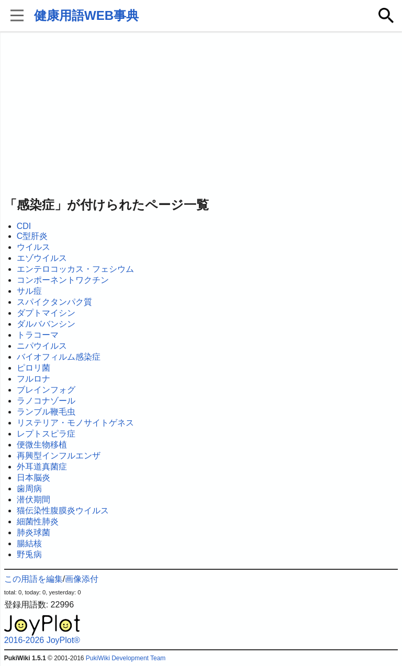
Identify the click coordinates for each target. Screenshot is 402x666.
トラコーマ (38, 334)
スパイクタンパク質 (54, 301)
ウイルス (33, 247)
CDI (24, 226)
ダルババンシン (46, 323)
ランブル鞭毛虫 (46, 411)
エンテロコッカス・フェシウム (75, 269)
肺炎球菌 (33, 532)
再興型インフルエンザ (58, 455)
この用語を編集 (33, 579)
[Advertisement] (201, 115)
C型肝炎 (32, 236)
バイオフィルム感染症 (58, 356)
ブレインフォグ (46, 389)
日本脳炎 (33, 477)
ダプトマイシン (46, 312)
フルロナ (33, 378)
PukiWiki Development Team (126, 658)
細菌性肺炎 (38, 521)
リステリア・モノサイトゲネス (75, 422)
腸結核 (29, 543)
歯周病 (29, 488)
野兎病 (29, 554)
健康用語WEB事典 (86, 15)
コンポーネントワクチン (63, 279)
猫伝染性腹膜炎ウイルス (63, 510)
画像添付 (81, 579)
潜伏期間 (33, 499)
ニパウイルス (42, 345)
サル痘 (29, 290)
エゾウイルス (42, 258)
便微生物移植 (42, 444)
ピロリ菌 (33, 367)
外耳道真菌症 (42, 466)
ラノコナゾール (46, 400)
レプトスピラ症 (46, 433)
